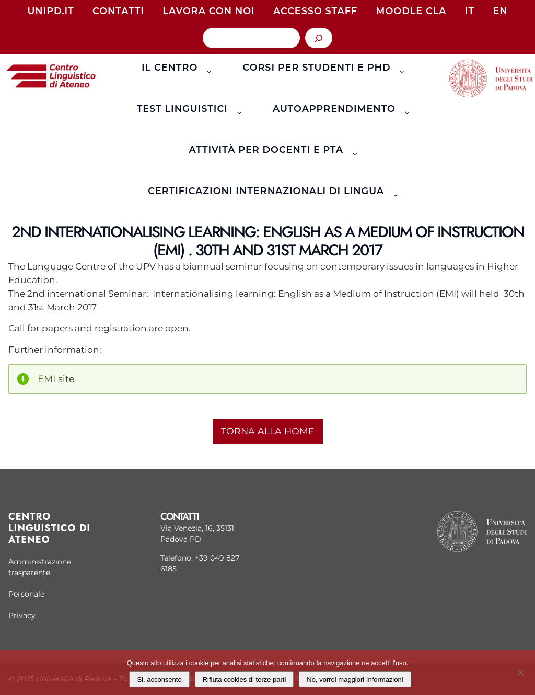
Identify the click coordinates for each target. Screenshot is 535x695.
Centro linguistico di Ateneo (49, 528)
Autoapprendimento (334, 108)
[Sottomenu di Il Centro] (207, 67)
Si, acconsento (159, 679)
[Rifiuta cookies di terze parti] (520, 671)
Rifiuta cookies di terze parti (244, 679)
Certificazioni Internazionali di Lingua (266, 190)
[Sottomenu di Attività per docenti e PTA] (352, 150)
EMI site (56, 378)
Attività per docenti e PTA (266, 149)
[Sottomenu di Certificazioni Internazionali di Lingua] (393, 191)
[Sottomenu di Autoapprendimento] (404, 109)
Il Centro (169, 67)
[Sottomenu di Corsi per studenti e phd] (400, 67)
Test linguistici (182, 108)
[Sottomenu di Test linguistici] (237, 109)
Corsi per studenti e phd (316, 67)
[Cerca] (319, 38)
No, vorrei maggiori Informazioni (355, 679)
